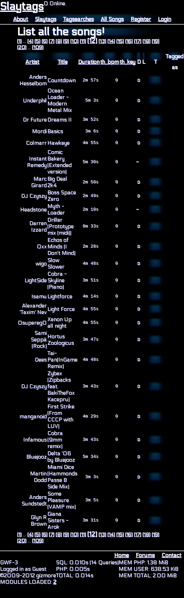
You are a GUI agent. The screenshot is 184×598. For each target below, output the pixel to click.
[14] (111, 41)
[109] (37, 47)
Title (62, 61)
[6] (44, 41)
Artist (32, 61)
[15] (120, 41)
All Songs (112, 19)
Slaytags (22, 6)
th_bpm (109, 61)
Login (164, 19)
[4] (30, 41)
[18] (146, 41)
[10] (74, 41)
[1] (19, 41)
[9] (66, 41)
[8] (59, 41)
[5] (37, 41)
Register (141, 19)
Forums (145, 555)
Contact (171, 555)
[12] (92, 40)
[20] (21, 47)
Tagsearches (78, 19)
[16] (129, 41)
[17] (137, 41)
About (20, 19)
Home (121, 555)
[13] (102, 41)
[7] (51, 41)
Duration (88, 61)
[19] (155, 41)
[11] (83, 41)
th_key (127, 61)
